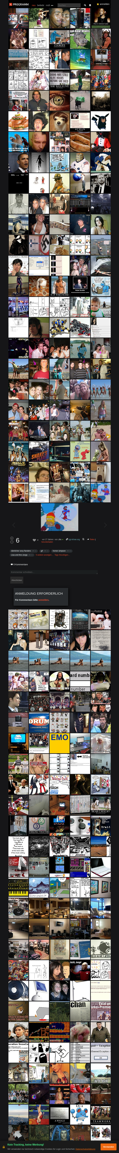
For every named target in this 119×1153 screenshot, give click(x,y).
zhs (59, 539)
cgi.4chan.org (74, 539)
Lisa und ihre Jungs (19, 555)
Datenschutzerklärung (85, 1149)
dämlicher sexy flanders (21, 551)
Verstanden (108, 1147)
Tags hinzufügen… (62, 555)
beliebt (40, 5)
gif (42, 551)
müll (48, 5)
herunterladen (47, 542)
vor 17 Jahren (47, 539)
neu (34, 5)
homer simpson (59, 551)
